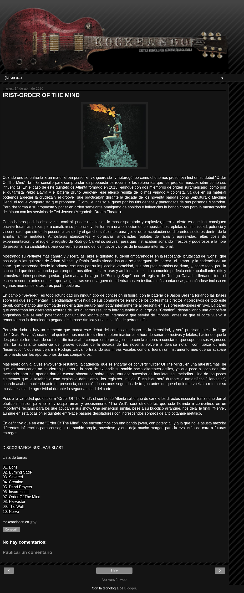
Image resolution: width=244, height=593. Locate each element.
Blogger (130, 588)
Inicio (114, 570)
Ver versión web (114, 580)
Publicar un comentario (27, 552)
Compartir (11, 529)
